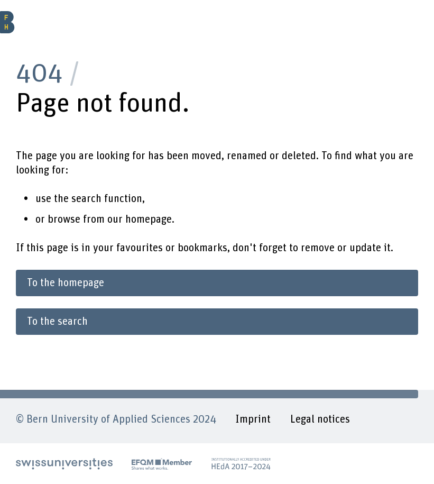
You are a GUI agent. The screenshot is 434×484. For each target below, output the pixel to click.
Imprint (253, 419)
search (86, 199)
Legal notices (320, 419)
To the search (57, 321)
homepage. (149, 219)
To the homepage (65, 283)
